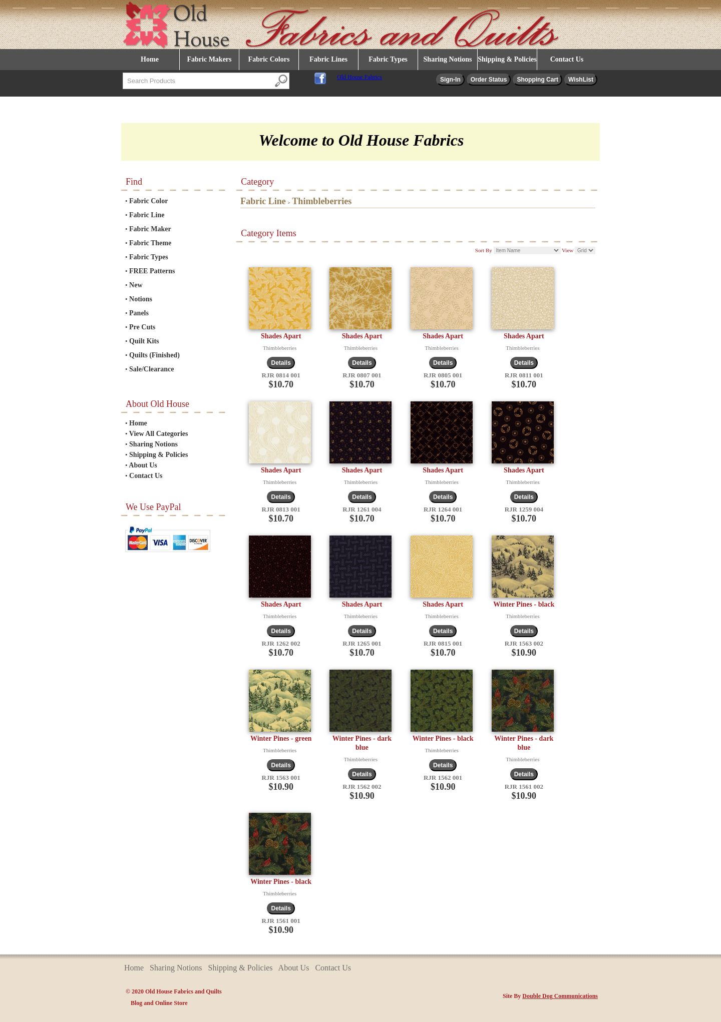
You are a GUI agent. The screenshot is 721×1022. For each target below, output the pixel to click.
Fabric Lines (328, 59)
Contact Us (567, 59)
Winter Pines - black (523, 604)
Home (150, 59)
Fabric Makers (209, 59)
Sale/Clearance (151, 369)
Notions (140, 299)
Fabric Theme (150, 243)
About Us (143, 465)
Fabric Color (148, 201)
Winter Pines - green (281, 738)
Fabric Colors (269, 59)
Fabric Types (388, 59)
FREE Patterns (152, 271)
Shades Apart (281, 336)
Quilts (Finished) (154, 355)
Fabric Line (146, 215)
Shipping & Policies (507, 59)
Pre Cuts (142, 327)
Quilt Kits (144, 341)
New (135, 285)
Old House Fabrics (359, 77)
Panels (139, 313)
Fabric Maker (150, 229)
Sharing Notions (448, 59)
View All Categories (158, 433)
